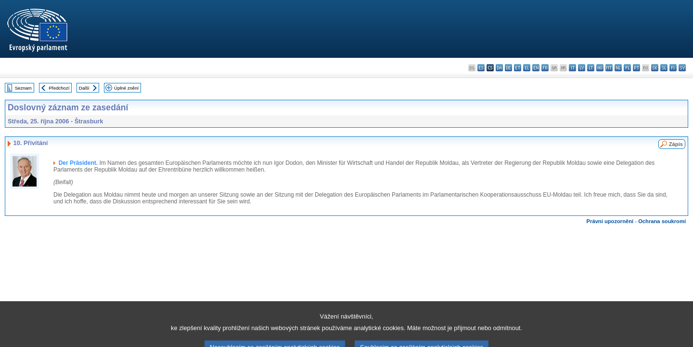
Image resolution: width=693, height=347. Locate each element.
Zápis (676, 144)
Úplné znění (126, 88)
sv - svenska (682, 67)
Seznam (23, 88)
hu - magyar (599, 67)
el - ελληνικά (526, 67)
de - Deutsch (508, 67)
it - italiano (572, 67)
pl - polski (627, 67)
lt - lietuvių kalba (590, 67)
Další (84, 88)
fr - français (545, 67)
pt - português (636, 67)
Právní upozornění (610, 221)
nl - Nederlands (618, 67)
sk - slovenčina (654, 67)
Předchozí (59, 88)
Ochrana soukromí (662, 221)
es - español (481, 67)
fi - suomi (673, 67)
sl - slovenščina (663, 67)
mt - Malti (609, 67)
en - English (535, 67)
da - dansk (499, 67)
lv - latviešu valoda (581, 67)
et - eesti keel (517, 67)
